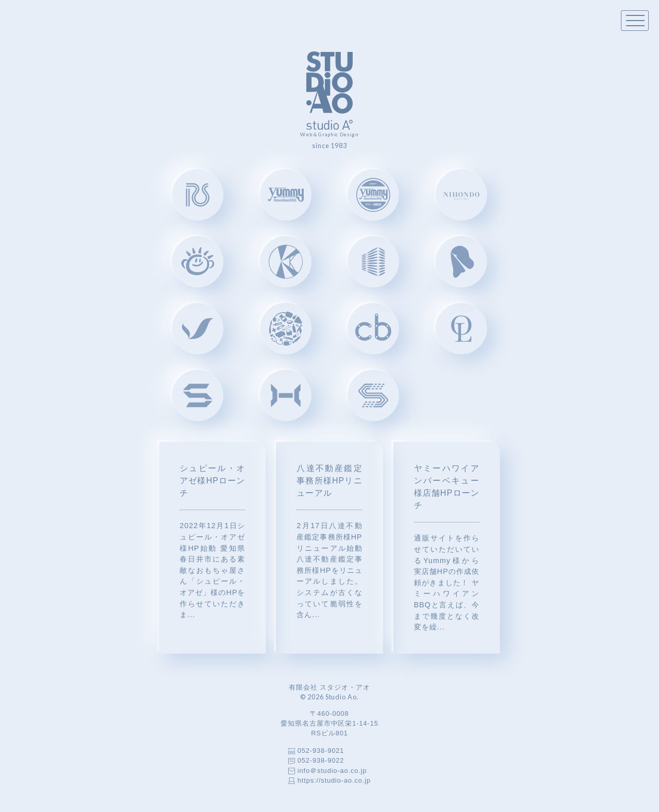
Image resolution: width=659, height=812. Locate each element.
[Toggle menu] (635, 20)
